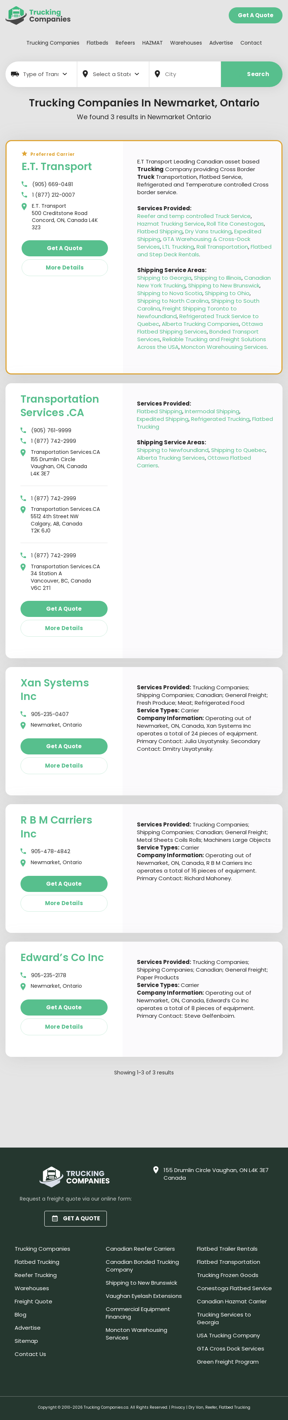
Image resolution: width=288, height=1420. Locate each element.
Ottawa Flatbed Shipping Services (200, 327)
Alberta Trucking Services (171, 458)
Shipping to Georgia (164, 278)
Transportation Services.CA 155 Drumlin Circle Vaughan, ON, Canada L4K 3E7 (60, 463)
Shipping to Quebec (238, 450)
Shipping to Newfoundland (173, 450)
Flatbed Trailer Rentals (227, 1249)
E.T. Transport (57, 166)
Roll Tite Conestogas (235, 223)
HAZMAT (152, 42)
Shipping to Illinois (218, 278)
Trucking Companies (52, 42)
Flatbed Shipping (160, 231)
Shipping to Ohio (227, 293)
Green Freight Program (228, 1362)
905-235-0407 (44, 714)
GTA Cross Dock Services (230, 1348)
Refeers (125, 42)
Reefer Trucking (36, 1275)
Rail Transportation (222, 247)
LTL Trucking (178, 247)
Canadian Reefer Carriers (140, 1249)
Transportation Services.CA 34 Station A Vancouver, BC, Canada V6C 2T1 (60, 577)
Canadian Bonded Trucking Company (142, 1265)
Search (252, 74)
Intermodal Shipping (212, 411)
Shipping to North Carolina (173, 301)
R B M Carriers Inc (56, 827)
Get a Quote (255, 15)
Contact (251, 42)
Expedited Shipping (162, 419)
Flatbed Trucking (37, 1262)
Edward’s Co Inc (62, 957)
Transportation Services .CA (59, 406)
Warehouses (186, 42)
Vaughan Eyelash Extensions (144, 1296)
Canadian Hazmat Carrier (232, 1301)
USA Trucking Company (228, 1335)
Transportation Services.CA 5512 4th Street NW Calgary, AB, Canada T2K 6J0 (60, 520)
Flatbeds (97, 42)
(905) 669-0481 (47, 184)
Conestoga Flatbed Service (234, 1288)
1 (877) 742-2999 (48, 441)
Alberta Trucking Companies (200, 324)
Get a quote (64, 248)
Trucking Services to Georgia (224, 1318)
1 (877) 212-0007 (48, 195)
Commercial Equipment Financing (138, 1313)
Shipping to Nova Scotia (169, 293)
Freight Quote (33, 1301)
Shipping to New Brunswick (223, 285)
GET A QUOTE (75, 1218)
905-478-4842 (45, 851)
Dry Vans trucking (208, 231)
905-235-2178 (43, 975)
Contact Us (30, 1354)
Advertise (221, 42)
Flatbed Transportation (228, 1262)
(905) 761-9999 (45, 430)
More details (65, 267)
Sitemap (26, 1341)
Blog (20, 1314)
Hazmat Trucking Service (170, 223)
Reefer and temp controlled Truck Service (194, 216)
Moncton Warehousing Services (224, 347)
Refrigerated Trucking (220, 419)
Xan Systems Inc (54, 690)
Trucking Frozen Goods (227, 1275)
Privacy (178, 1407)
